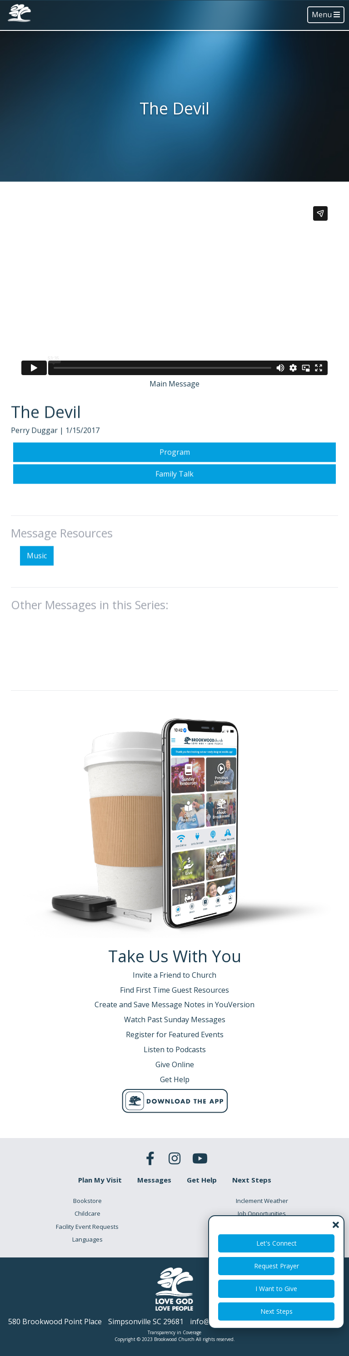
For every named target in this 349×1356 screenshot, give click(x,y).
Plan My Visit (100, 1179)
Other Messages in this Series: (90, 648)
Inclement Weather (262, 1201)
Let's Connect (276, 1243)
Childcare (87, 1213)
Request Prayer (276, 1266)
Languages (87, 1239)
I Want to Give (276, 1288)
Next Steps (276, 1311)
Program (175, 496)
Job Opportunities (262, 1213)
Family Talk (174, 518)
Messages (154, 1179)
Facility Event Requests (87, 1226)
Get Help (202, 1179)
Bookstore (87, 1201)
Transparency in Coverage (174, 1332)
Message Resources (62, 577)
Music (37, 600)
